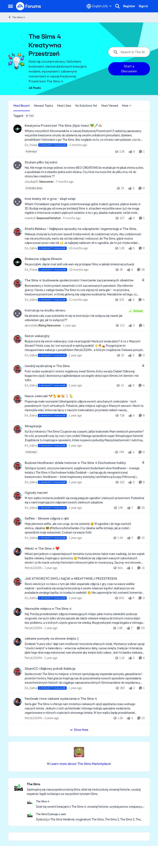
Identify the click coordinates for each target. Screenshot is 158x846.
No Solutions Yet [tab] (86, 106)
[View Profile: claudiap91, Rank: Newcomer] (17, 165)
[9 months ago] (71, 218)
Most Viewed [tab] (109, 106)
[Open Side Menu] (10, 6)
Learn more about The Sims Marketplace (80, 764)
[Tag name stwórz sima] (34, 188)
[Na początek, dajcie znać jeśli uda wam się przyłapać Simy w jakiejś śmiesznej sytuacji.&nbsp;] (85, 264)
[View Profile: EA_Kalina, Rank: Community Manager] (17, 232)
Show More (79, 730)
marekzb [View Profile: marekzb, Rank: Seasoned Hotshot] (30, 218)
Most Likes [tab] (64, 106)
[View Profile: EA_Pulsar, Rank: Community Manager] (17, 129)
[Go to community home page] (28, 6)
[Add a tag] (29, 115)
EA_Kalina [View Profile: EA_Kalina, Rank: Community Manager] (31, 248)
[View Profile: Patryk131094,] (17, 552)
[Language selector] (99, 6)
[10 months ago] (77, 248)
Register (129, 6)
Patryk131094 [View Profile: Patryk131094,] (33, 568)
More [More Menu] (126, 106)
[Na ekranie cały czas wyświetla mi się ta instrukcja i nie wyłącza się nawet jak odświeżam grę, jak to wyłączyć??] (75, 318)
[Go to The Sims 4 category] (30, 802)
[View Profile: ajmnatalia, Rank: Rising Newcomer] (17, 313)
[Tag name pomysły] (31, 151)
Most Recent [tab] (21, 106)
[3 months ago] (77, 145)
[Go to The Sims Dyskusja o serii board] (30, 815)
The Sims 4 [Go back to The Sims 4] (16, 17)
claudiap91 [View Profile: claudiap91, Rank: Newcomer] (31, 181)
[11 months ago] (77, 300)
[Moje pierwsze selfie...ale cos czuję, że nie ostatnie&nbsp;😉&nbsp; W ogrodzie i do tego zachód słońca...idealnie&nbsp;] (85, 528)
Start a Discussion (129, 68)
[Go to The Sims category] (18, 787)
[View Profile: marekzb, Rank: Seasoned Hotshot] (17, 202)
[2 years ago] (51, 718)
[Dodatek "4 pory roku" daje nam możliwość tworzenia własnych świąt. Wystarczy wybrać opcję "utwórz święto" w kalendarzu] (85, 648)
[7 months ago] (63, 181)
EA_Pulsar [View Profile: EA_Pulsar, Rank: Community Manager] (31, 145)
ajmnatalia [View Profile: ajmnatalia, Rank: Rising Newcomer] (31, 325)
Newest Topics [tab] (43, 106)
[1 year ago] (69, 325)
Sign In (143, 6)
